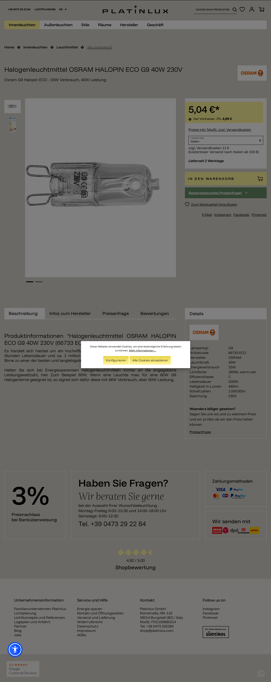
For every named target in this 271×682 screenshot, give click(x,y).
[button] (15, 649)
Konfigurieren (116, 360)
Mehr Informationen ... (142, 350)
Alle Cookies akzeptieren (150, 360)
